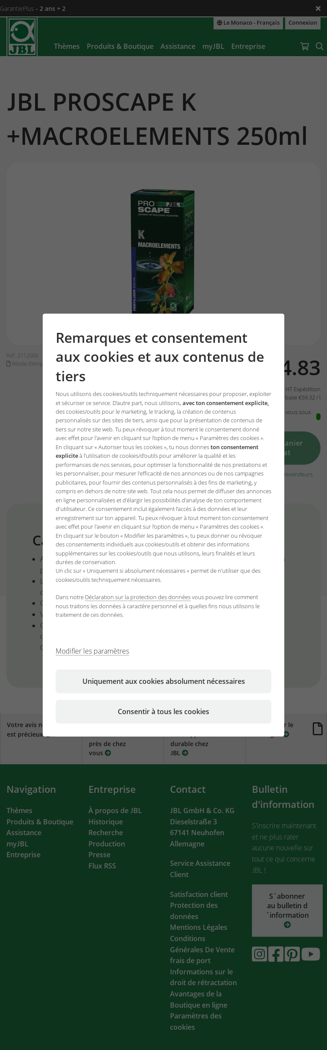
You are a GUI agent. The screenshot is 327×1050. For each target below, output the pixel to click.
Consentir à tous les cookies (163, 711)
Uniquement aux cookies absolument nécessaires (163, 681)
